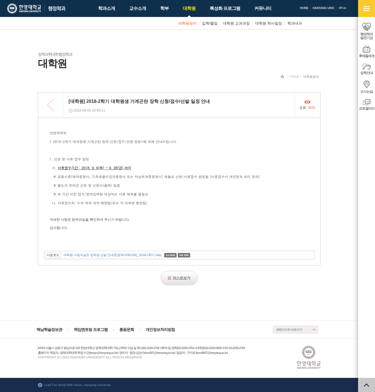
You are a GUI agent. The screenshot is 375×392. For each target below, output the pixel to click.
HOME (304, 8)
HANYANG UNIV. (324, 8)
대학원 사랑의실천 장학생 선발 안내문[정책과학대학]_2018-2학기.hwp (112, 255)
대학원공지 (311, 76)
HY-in (342, 8)
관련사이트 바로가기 (289, 329)
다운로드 (53, 255)
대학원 (294, 76)
